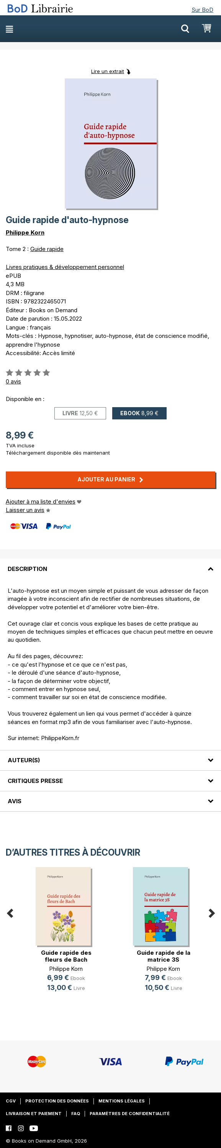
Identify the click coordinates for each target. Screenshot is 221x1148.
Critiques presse (35, 780)
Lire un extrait (107, 71)
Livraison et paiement (34, 1113)
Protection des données (57, 1101)
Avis (14, 801)
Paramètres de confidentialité (130, 1113)
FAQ (75, 1113)
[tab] (110, 564)
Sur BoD (202, 9)
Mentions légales (121, 1101)
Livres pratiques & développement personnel (65, 267)
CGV (11, 1101)
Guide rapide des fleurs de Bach (66, 956)
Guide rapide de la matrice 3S (163, 956)
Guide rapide (47, 249)
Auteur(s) (24, 760)
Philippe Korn (25, 232)
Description (27, 568)
